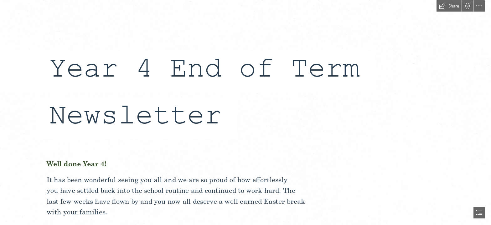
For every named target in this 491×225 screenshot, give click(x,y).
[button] (449, 6)
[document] (245, 112)
